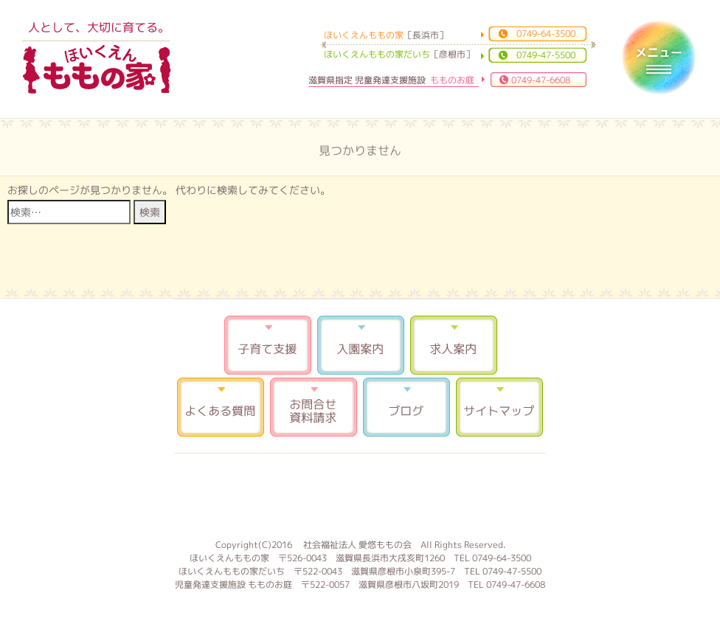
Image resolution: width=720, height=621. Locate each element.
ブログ (406, 407)
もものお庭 (360, 494)
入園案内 (360, 345)
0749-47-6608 (540, 80)
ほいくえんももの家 (96, 70)
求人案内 (453, 345)
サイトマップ (499, 407)
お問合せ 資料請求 (313, 407)
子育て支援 (267, 345)
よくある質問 (220, 407)
